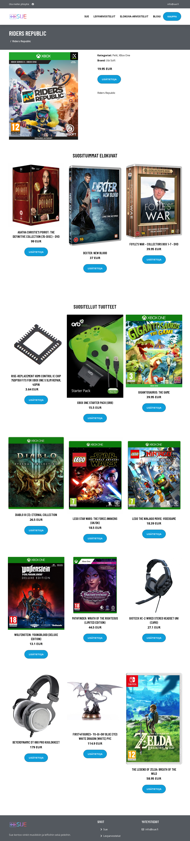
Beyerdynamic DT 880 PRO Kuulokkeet (36, 742)
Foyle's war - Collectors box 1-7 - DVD (154, 244)
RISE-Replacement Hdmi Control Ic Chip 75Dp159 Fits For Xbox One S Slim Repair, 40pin (36, 380)
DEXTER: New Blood (95, 253)
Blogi (157, 16)
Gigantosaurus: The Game (154, 392)
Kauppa (172, 16)
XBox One (124, 55)
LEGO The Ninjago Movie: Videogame (154, 518)
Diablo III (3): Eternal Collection (36, 515)
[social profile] (33, 4)
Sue (86, 16)
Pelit (115, 55)
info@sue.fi (173, 4)
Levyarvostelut (104, 16)
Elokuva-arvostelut (134, 16)
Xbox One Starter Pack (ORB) (95, 403)
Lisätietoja (109, 79)
